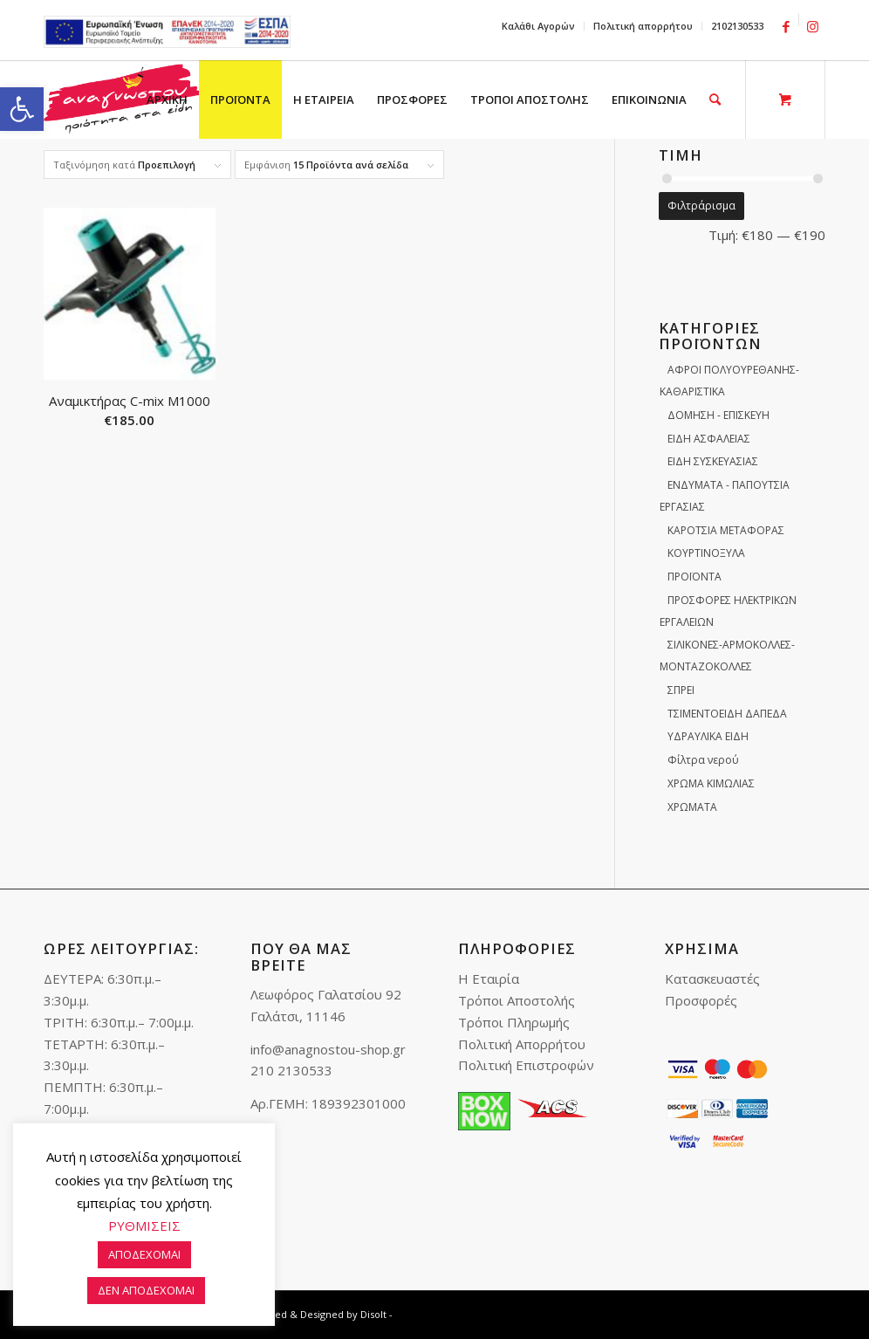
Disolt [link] (373, 1314)
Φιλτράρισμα (701, 205)
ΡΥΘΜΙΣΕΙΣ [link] (144, 1225)
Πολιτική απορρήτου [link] (643, 25)
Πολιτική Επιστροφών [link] (526, 1065)
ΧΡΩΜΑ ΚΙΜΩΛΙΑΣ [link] (711, 783)
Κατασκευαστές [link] (712, 978)
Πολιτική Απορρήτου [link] (521, 1044)
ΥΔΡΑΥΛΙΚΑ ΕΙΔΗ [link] (708, 736)
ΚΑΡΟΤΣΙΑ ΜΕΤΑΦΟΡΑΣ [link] (725, 530)
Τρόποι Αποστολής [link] (516, 1000)
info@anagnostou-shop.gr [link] (328, 1049)
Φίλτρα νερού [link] (703, 759)
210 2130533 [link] (291, 1070)
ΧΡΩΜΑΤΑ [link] (692, 807)
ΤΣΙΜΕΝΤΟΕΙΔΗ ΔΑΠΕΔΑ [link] (727, 713)
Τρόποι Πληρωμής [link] (514, 1022)
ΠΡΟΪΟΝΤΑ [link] (694, 576)
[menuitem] (539, 26)
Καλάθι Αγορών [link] (538, 25)
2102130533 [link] (737, 25)
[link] (22, 109)
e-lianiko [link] (167, 32)
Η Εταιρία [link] (488, 978)
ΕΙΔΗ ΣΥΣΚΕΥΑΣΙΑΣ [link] (712, 461)
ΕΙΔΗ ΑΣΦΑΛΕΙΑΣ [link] (708, 438)
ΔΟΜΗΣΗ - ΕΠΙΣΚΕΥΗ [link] (718, 415)
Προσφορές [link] (701, 1000)
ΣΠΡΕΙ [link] (681, 690)
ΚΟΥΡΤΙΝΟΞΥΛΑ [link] (706, 553)
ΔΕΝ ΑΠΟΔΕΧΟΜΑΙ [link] (146, 1290)
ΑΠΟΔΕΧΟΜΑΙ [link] (144, 1254)
